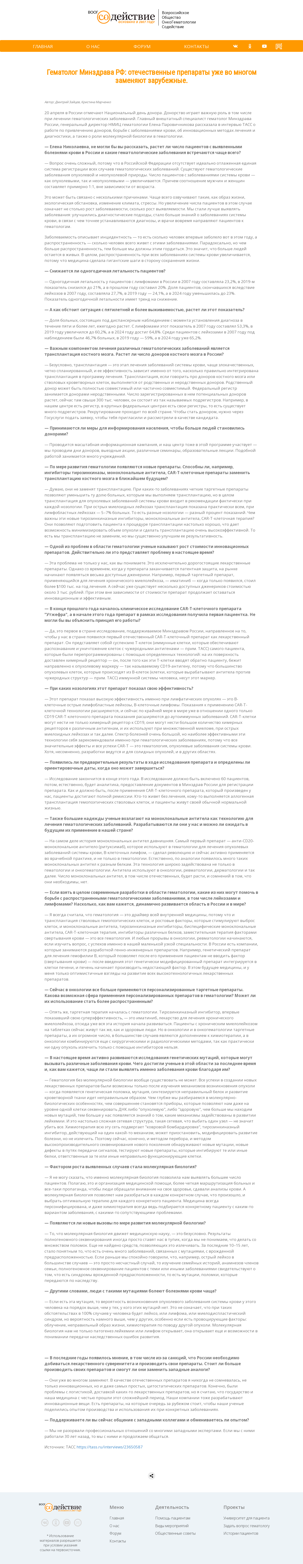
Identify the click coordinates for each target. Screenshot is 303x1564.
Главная (117, 1518)
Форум (115, 1533)
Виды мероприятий (172, 1525)
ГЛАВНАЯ (43, 46)
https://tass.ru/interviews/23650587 (110, 1447)
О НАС (93, 46)
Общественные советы (175, 1533)
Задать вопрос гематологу (246, 1525)
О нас (114, 1525)
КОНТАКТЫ (196, 46)
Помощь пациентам (172, 1518)
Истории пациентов (240, 1533)
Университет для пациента (246, 1518)
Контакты (118, 1541)
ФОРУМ (142, 46)
